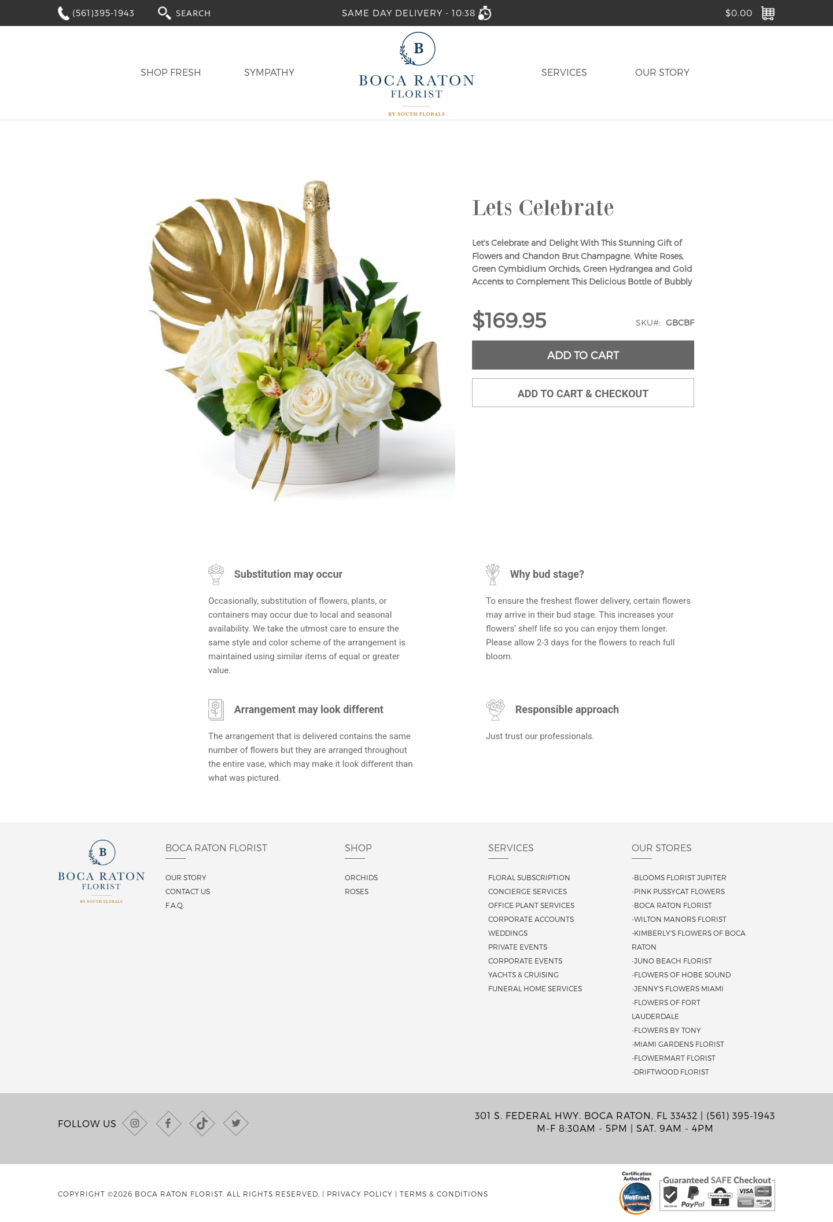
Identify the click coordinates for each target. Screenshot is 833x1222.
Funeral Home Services (535, 988)
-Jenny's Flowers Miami (678, 988)
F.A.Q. (174, 905)
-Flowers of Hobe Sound (681, 974)
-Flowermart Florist (674, 1058)
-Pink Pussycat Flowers (678, 891)
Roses (356, 891)
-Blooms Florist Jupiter (679, 877)
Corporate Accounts (531, 919)
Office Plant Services (531, 905)
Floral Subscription (529, 877)
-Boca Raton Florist (672, 905)
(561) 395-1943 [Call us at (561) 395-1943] (740, 1115)
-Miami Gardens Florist (678, 1044)
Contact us (187, 891)
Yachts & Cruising (523, 974)
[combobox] (204, 12)
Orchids (361, 877)
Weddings (508, 933)
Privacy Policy (360, 1194)
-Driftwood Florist (670, 1072)
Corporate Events (525, 961)
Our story (186, 877)
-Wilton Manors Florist (679, 919)
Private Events (517, 947)
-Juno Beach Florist (672, 961)
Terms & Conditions (444, 1194)
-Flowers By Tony (666, 1030)
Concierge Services (527, 891)
